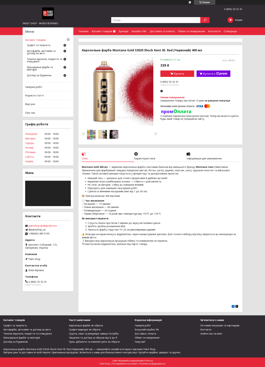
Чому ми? (140, 341)
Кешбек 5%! (139, 31)
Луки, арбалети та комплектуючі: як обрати (94, 341)
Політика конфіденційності (152, 363)
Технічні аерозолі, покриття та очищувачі (44, 60)
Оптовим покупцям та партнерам (219, 325)
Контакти (214, 31)
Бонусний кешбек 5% (147, 329)
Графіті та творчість (39, 45)
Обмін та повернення (191, 31)
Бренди (123, 31)
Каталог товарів (102, 31)
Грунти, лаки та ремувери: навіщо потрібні (93, 333)
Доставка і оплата (145, 333)
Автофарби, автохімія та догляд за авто (41, 52)
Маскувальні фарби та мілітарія (40, 68)
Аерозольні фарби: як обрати (86, 325)
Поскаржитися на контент (124, 363)
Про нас (30, 112)
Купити (179, 74)
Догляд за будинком (39, 75)
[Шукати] (205, 20)
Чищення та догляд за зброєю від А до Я (93, 337)
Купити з (215, 74)
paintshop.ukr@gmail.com (43, 225)
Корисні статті (34, 95)
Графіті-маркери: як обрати (85, 329)
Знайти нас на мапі (211, 333)
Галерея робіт (33, 87)
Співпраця (230, 31)
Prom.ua (149, 360)
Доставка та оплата (162, 31)
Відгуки (30, 104)
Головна (83, 31)
